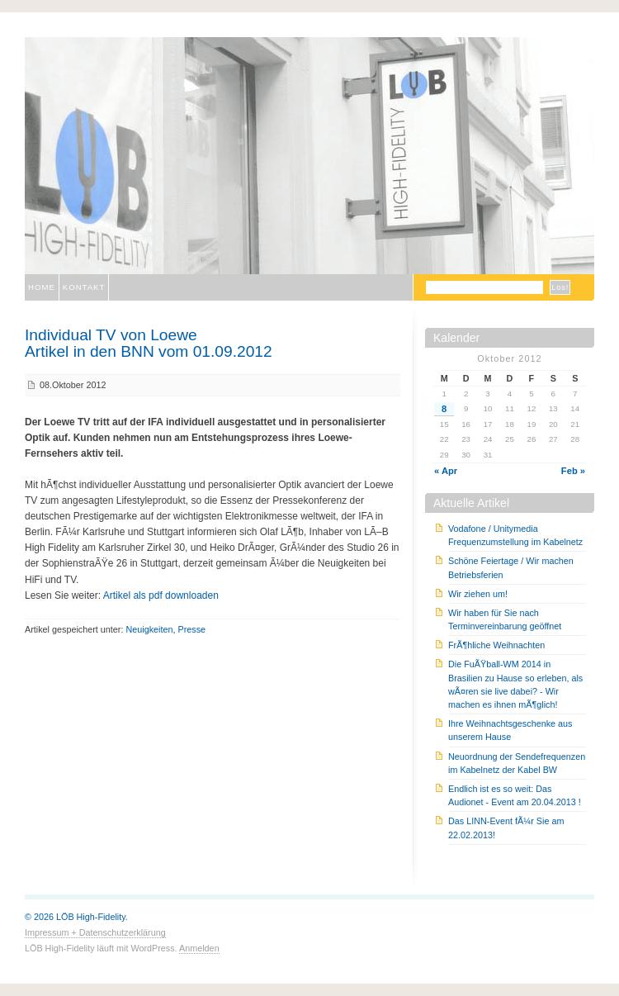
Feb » (573, 471)
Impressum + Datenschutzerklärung (95, 932)
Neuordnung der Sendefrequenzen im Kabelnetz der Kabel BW (516, 763)
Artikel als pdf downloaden (161, 595)
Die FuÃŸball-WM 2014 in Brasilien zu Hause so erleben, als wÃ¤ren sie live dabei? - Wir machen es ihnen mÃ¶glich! (515, 684)
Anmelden (199, 948)
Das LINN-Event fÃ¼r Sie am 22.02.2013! (506, 827)
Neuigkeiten (148, 629)
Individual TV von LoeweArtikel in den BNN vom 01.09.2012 (148, 342)
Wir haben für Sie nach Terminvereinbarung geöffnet (504, 619)
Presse (191, 629)
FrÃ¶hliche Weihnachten (496, 645)
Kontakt (84, 287)
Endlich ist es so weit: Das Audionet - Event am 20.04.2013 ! (514, 795)
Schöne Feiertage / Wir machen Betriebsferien (511, 567)
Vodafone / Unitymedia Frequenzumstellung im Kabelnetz (515, 535)
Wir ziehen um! (478, 594)
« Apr (445, 471)
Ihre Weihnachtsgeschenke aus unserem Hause (510, 730)
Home (41, 287)
